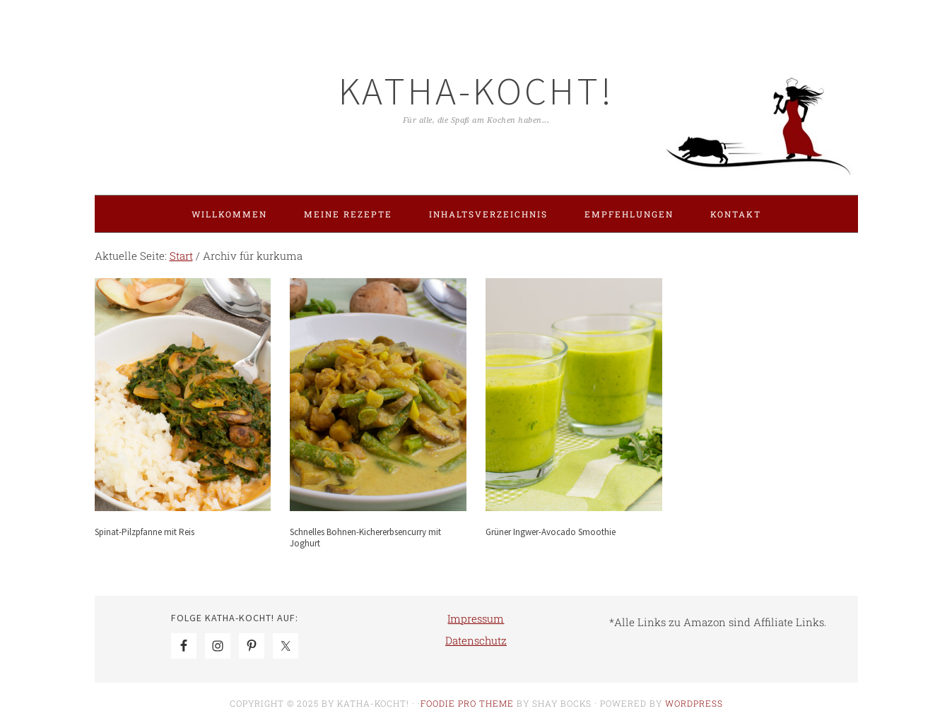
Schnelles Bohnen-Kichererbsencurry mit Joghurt (365, 537)
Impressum (475, 618)
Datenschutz (476, 640)
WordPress (694, 703)
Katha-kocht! (476, 90)
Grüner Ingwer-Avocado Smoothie (551, 532)
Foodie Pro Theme (467, 703)
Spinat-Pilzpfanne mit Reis (144, 532)
